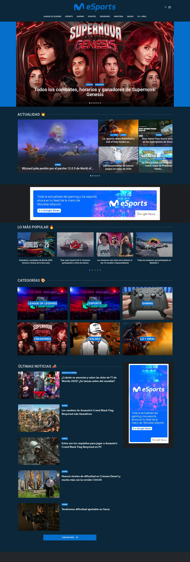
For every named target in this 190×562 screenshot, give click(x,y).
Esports (69, 16)
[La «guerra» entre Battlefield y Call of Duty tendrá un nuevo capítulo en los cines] (118, 133)
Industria (118, 16)
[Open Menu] (169, 7)
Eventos (92, 16)
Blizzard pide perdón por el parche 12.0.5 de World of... (58, 168)
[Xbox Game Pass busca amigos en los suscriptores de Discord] (159, 133)
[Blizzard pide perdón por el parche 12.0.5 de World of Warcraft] (58, 146)
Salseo (130, 16)
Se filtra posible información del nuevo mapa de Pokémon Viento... (159, 165)
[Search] (165, 7)
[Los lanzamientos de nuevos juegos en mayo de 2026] (118, 160)
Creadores (105, 16)
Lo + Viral (141, 16)
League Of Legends (52, 16)
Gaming (80, 16)
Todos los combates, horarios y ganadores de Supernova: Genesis (95, 92)
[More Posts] (69, 537)
